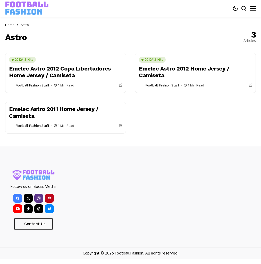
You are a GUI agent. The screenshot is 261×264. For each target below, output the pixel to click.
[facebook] (17, 198)
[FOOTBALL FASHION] (27, 8)
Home (9, 25)
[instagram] (38, 198)
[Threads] (38, 208)
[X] (28, 198)
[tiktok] (28, 208)
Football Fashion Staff (32, 85)
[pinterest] (49, 198)
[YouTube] (17, 208)
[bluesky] (49, 208)
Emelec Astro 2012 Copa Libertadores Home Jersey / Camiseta (60, 71)
